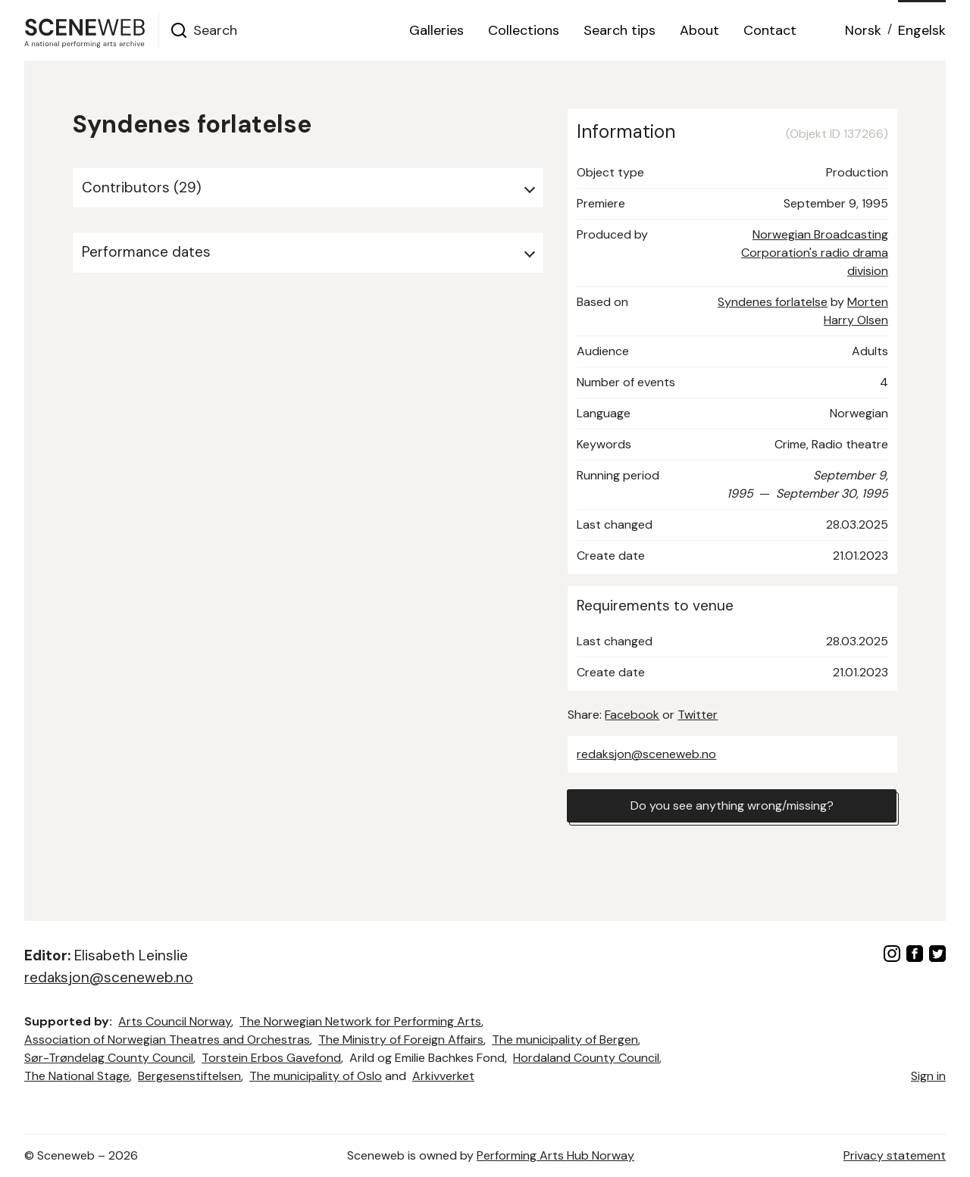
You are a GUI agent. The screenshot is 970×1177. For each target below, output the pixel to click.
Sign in (928, 1076)
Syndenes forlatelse (773, 302)
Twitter (697, 715)
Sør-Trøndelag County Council (108, 1058)
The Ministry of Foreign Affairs (400, 1039)
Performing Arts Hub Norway (555, 1155)
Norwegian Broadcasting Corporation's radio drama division (814, 252)
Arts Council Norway (174, 1021)
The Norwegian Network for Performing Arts (360, 1021)
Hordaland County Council (586, 1058)
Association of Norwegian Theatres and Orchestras (167, 1039)
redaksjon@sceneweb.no (646, 754)
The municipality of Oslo (315, 1076)
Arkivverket (443, 1076)
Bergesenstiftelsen (189, 1076)
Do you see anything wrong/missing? (732, 805)
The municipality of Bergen (565, 1039)
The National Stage (77, 1076)
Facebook (632, 715)
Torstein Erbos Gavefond (271, 1058)
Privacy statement (894, 1155)
